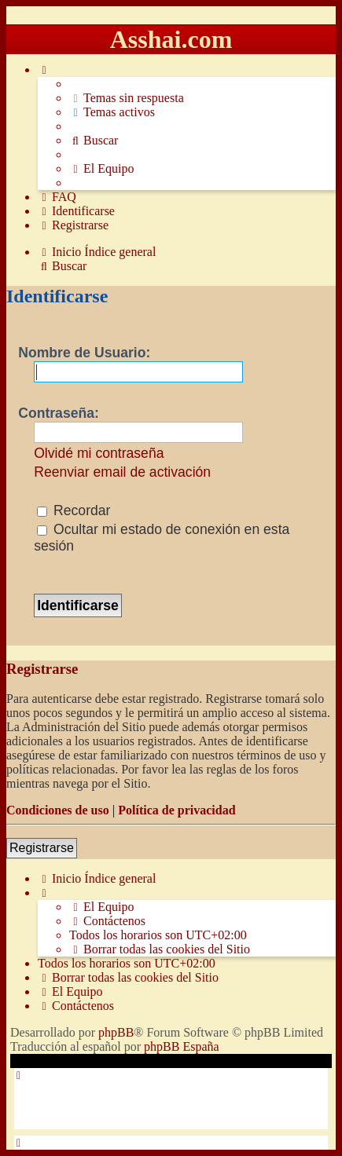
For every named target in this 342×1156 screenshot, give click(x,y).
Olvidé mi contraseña (99, 453)
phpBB (116, 1032)
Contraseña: (58, 413)
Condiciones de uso (57, 810)
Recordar (73, 510)
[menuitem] (126, 98)
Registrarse (41, 847)
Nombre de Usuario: (84, 352)
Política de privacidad (176, 810)
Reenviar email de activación (122, 472)
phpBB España (181, 1046)
